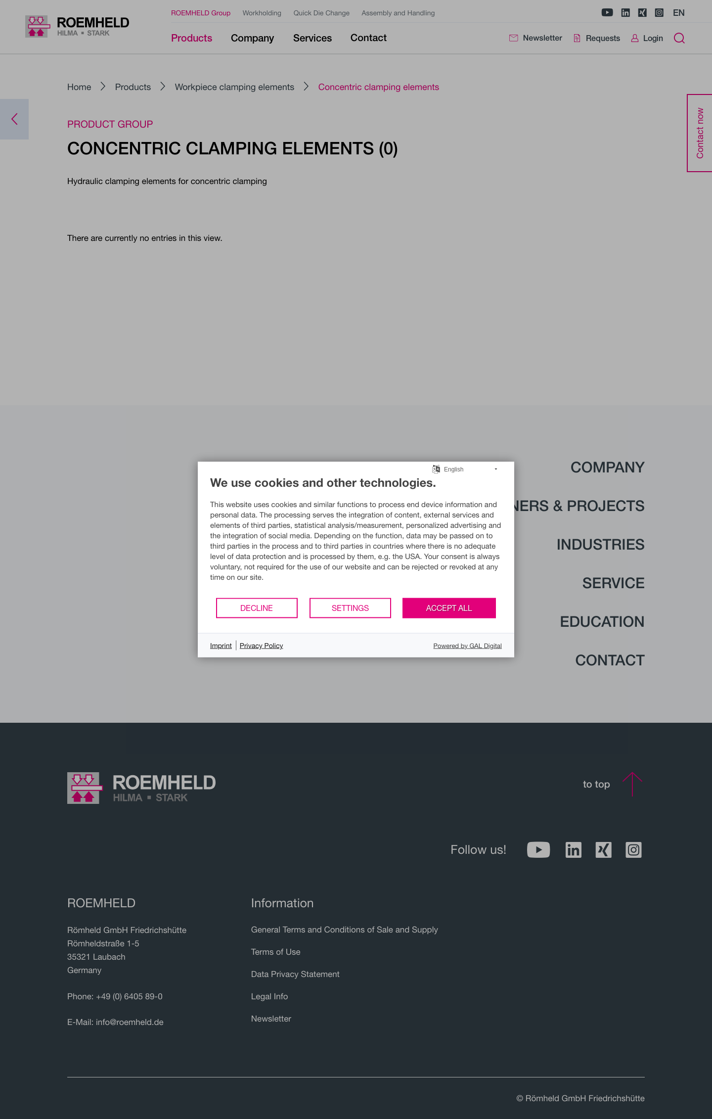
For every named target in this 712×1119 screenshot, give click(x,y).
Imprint (221, 645)
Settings (350, 607)
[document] (356, 536)
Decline (256, 607)
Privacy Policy (261, 645)
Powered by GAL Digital (468, 645)
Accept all (449, 607)
